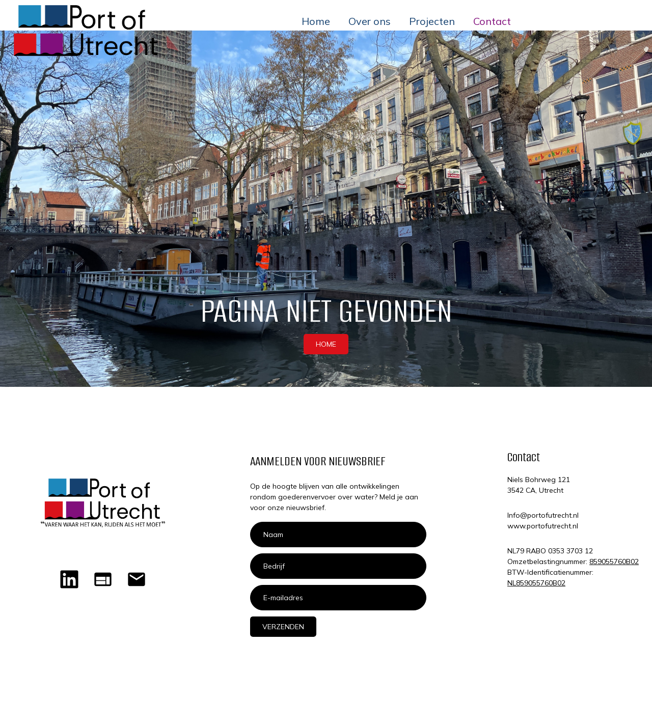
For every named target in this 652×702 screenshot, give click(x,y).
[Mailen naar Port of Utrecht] (136, 579)
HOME (326, 344)
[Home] (103, 579)
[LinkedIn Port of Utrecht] (69, 579)
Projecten (432, 21)
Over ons (369, 21)
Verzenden (283, 626)
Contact (492, 21)
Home (316, 21)
